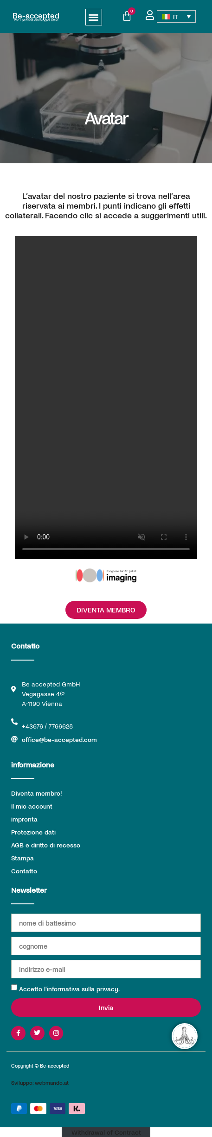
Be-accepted (36, 15)
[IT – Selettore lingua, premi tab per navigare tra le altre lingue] (176, 16)
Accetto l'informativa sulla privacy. (69, 989)
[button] (94, 17)
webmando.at (52, 1082)
